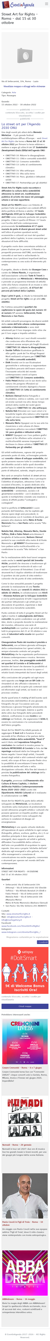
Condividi (43, 942)
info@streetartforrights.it (19, 917)
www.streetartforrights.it (18, 914)
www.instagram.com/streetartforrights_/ (21, 932)
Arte (14, 92)
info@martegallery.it (12, 920)
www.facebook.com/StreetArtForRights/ (21, 926)
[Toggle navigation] (46, 4)
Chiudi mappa (25, 1006)
